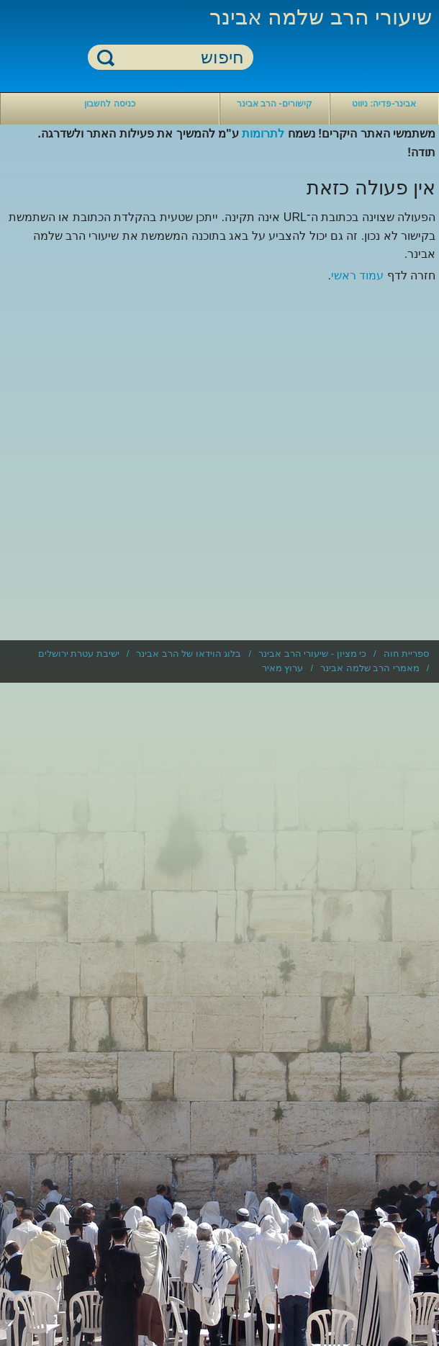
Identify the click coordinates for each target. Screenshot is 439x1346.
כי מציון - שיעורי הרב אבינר (312, 653)
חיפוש (105, 57)
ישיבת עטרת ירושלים (78, 653)
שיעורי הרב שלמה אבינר (320, 17)
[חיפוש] (179, 58)
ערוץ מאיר (283, 668)
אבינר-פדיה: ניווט (384, 104)
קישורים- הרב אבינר (274, 104)
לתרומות (263, 133)
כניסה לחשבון (109, 104)
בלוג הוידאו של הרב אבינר (188, 653)
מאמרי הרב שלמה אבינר (370, 668)
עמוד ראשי (357, 275)
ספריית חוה (407, 653)
